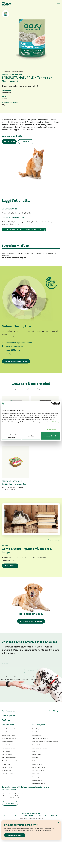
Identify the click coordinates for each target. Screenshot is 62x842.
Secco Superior (36, 732)
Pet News (6, 720)
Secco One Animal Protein (9, 738)
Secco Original (36, 729)
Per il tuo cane (8, 724)
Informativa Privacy (50, 679)
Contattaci (25, 141)
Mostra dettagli (51, 429)
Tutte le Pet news (54, 540)
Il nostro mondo (8, 711)
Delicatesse (35, 757)
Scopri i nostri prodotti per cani (31, 621)
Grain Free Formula (7, 741)
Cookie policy (33, 818)
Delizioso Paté (6, 764)
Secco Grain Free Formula (9, 745)
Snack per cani (6, 777)
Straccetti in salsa (7, 767)
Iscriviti (31, 671)
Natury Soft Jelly (6, 770)
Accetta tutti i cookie (50, 436)
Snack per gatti (36, 777)
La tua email (5, 663)
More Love (35, 774)
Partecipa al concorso (14, 835)
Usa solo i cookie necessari (11, 436)
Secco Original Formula (9, 729)
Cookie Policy (54, 422)
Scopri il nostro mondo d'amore (16, 361)
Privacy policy (23, 818)
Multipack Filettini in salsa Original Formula (45, 741)
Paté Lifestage (6, 751)
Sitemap (40, 818)
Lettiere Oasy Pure (37, 780)
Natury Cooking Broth (38, 767)
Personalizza (31, 436)
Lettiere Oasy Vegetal (38, 783)
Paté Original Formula (8, 748)
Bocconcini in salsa (38, 745)
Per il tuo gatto (38, 724)
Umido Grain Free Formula (9, 761)
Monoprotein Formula (8, 735)
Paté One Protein (7, 754)
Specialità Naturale (7, 774)
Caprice (34, 751)
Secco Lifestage (6, 732)
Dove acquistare (9, 141)
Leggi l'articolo (10, 566)
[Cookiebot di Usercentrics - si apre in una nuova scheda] (52, 403)
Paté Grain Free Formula (9, 757)
